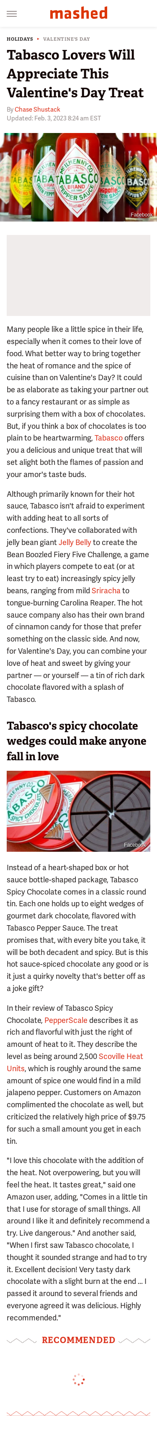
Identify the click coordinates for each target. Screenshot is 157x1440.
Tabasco (109, 438)
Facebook (142, 214)
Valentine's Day (66, 39)
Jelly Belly (75, 542)
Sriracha (106, 590)
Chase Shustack (37, 109)
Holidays (20, 39)
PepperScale (66, 1020)
